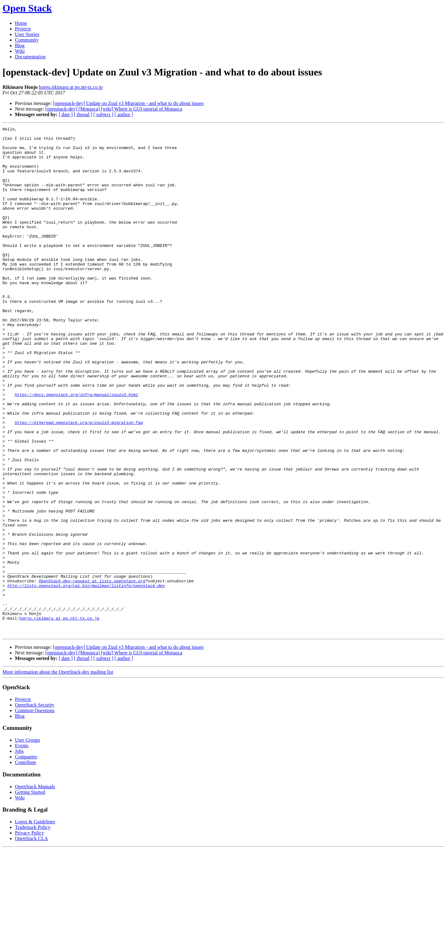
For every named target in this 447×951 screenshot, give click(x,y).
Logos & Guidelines (35, 923)
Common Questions (35, 812)
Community (26, 40)
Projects (23, 28)
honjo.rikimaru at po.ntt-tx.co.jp (70, 87)
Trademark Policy (33, 928)
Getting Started (30, 893)
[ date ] (66, 114)
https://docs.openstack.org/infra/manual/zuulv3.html (76, 448)
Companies (26, 858)
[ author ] (124, 114)
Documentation (30, 56)
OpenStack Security (35, 806)
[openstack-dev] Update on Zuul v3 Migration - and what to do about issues (128, 103)
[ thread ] (83, 114)
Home (21, 23)
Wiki (20, 51)
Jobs (19, 852)
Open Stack (27, 8)
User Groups (27, 841)
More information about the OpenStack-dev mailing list (57, 773)
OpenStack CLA (31, 940)
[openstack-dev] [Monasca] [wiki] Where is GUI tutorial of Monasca (113, 108)
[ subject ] (103, 114)
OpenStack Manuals (35, 888)
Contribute (25, 864)
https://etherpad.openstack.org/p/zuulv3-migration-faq (79, 482)
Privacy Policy (29, 934)
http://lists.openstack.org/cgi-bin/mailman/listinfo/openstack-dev (86, 677)
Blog (20, 45)
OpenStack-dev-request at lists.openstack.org (92, 672)
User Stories (27, 34)
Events (22, 847)
